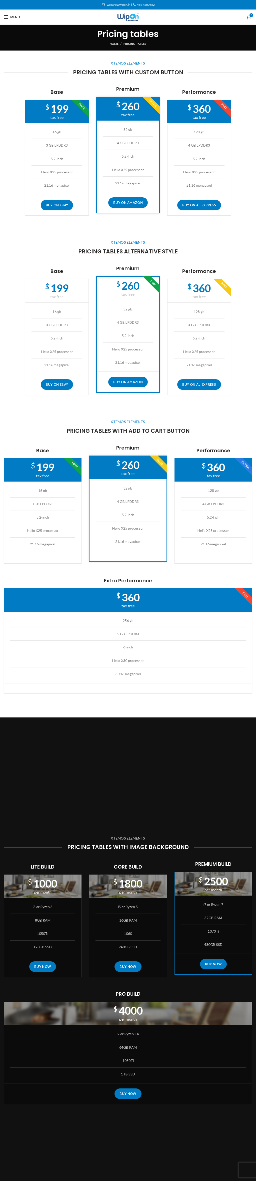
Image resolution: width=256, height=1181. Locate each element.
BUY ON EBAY (57, 205)
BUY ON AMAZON (128, 203)
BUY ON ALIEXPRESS (199, 205)
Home (114, 43)
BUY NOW (42, 967)
